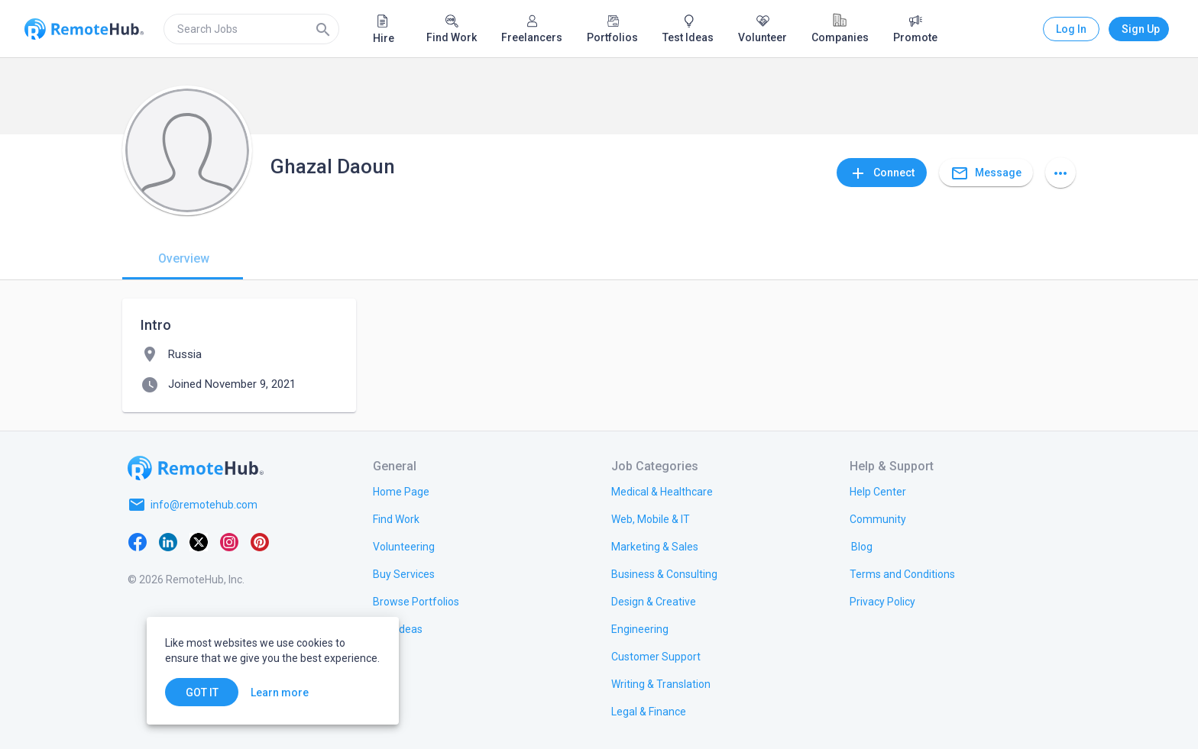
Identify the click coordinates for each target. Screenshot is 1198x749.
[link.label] (877, 491)
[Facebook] (137, 541)
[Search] (323, 29)
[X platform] (198, 541)
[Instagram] (229, 541)
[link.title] (401, 491)
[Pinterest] (259, 541)
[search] (251, 29)
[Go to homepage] (196, 468)
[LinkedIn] (168, 541)
